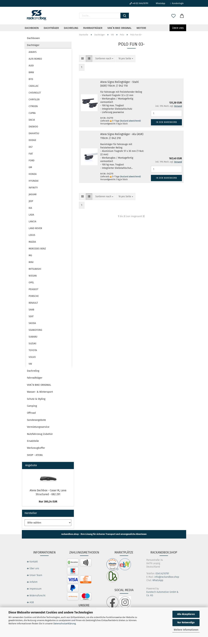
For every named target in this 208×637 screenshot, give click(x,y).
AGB (31, 602)
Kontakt (33, 561)
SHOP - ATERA (35, 455)
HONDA (33, 174)
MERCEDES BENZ (37, 248)
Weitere (141, 27)
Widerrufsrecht (37, 595)
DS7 (31, 147)
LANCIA (32, 221)
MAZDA (32, 241)
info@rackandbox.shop (166, 576)
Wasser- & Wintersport (40, 391)
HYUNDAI (33, 180)
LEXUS (32, 235)
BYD (31, 79)
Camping (32, 405)
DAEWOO (33, 126)
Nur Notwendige (186, 622)
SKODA (32, 323)
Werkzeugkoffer (36, 447)
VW (30, 363)
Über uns (178, 27)
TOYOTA (33, 350)
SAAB (31, 309)
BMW (31, 72)
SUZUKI (32, 343)
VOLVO (32, 357)
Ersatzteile (33, 440)
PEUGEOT (33, 289)
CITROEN (33, 106)
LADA (31, 214)
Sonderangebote (36, 419)
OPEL (31, 282)
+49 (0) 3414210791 (139, 3)
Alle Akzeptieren (186, 614)
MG (30, 255)
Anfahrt (33, 582)
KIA (30, 208)
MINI (31, 262)
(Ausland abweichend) (130, 121)
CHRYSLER (34, 99)
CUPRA (32, 113)
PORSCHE (34, 296)
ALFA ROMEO (35, 58)
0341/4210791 (162, 573)
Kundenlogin (177, 3)
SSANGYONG (35, 330)
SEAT (31, 316)
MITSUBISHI (35, 269)
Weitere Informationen (186, 629)
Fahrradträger (92, 27)
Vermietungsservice (38, 426)
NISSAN (33, 275)
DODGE (32, 140)
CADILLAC (34, 86)
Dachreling (71, 27)
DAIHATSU (34, 133)
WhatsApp (159, 3)
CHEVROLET (35, 92)
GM (30, 167)
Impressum (35, 588)
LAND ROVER (35, 228)
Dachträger (51, 27)
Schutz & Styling (36, 398)
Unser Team (35, 575)
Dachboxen (32, 27)
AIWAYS (33, 52)
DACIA (32, 119)
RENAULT (33, 302)
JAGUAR (32, 194)
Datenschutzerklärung (64, 623)
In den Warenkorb (166, 122)
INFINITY (33, 187)
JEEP (31, 201)
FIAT (31, 153)
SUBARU (33, 336)
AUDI (31, 65)
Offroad (31, 412)
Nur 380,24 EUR (48, 501)
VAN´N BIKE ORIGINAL (119, 27)
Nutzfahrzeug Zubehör (40, 434)
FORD (31, 160)
